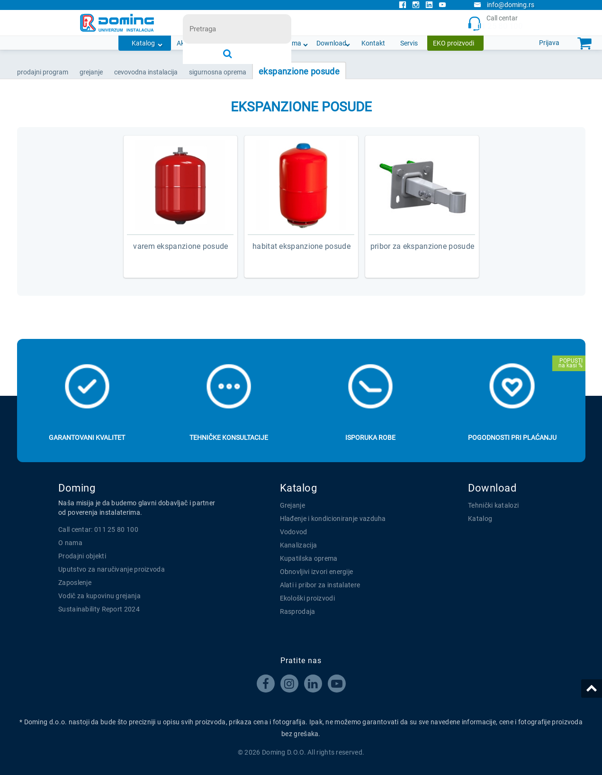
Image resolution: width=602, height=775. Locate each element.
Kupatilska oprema (309, 558)
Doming (76, 488)
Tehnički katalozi (493, 505)
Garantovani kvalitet (87, 437)
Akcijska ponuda (201, 43)
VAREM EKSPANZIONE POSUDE (180, 246)
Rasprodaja (297, 611)
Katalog (143, 43)
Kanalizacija (298, 545)
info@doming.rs (504, 5)
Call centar (494, 23)
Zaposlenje (74, 582)
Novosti (251, 43)
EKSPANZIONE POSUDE (299, 71)
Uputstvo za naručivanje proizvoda (111, 569)
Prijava (549, 42)
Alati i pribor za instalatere (320, 585)
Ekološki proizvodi (307, 598)
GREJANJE (91, 72)
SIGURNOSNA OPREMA (217, 72)
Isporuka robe (370, 437)
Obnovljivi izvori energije (316, 571)
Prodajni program (42, 72)
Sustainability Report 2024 (99, 609)
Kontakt (373, 43)
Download (331, 43)
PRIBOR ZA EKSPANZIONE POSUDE (422, 246)
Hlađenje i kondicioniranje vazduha (333, 518)
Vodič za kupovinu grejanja (99, 596)
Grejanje (292, 505)
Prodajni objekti (82, 556)
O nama (289, 43)
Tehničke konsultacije (228, 437)
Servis (409, 43)
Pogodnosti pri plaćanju (512, 437)
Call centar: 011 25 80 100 (98, 529)
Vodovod (293, 532)
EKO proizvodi (453, 43)
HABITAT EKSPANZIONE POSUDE (301, 246)
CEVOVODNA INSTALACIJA (146, 72)
